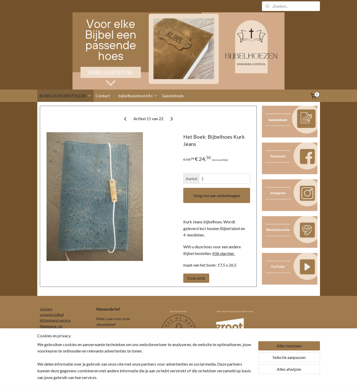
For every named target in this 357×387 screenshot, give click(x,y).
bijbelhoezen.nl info (138, 95)
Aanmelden (110, 337)
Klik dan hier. (223, 253)
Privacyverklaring (53, 338)
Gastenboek (173, 95)
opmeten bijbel (52, 314)
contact (46, 309)
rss (171, 377)
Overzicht (196, 278)
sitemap (162, 377)
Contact (103, 95)
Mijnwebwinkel (231, 377)
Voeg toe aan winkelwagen (216, 195)
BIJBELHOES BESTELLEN (65, 95)
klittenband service (55, 320)
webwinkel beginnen (189, 377)
